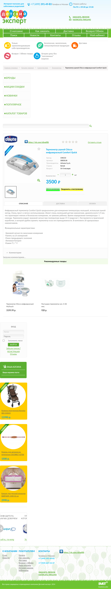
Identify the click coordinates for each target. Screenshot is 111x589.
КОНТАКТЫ (44, 551)
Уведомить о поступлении (72, 189)
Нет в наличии (53, 189)
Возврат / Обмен (26, 563)
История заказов (26, 568)
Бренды (10, 78)
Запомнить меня (15, 340)
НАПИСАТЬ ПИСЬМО (47, 574)
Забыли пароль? (13, 348)
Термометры (56, 68)
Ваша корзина (25, 565)
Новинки (11, 95)
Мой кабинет (97, 35)
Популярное (13, 104)
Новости (34, 35)
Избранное (24, 570)
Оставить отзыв (94, 142)
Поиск (13, 35)
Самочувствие (43, 68)
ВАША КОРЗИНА (14, 366)
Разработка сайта (103, 586)
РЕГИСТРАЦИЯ (13, 351)
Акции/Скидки (15, 86)
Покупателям (27, 551)
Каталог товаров (27, 68)
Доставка (68, 31)
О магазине (16, 31)
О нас (4, 555)
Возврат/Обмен (95, 31)
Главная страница (11, 68)
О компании (9, 551)
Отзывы (76, 35)
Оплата (22, 555)
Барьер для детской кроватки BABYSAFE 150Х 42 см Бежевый (13, 496)
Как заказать (42, 31)
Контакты (55, 35)
